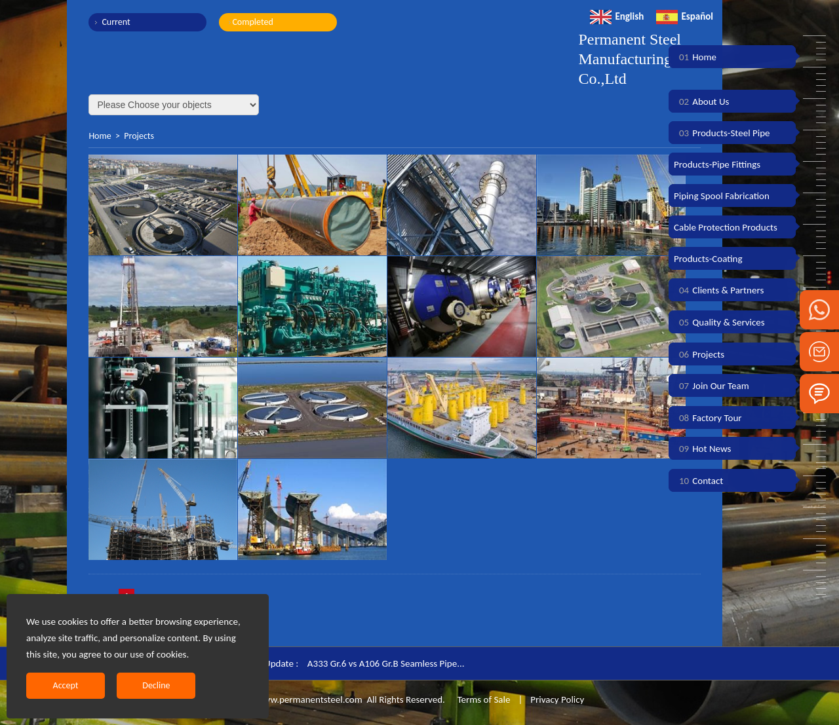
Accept (66, 685)
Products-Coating (708, 259)
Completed (252, 22)
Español (684, 16)
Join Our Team (711, 386)
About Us (701, 101)
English (617, 16)
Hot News (702, 449)
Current (116, 22)
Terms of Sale (482, 699)
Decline (156, 685)
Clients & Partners (719, 290)
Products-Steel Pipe (722, 133)
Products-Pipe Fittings (717, 164)
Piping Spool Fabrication (722, 196)
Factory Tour (708, 418)
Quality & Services (719, 322)
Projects (139, 135)
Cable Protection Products (725, 227)
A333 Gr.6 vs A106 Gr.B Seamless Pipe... (386, 663)
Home (99, 135)
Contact (698, 481)
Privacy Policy (557, 699)
